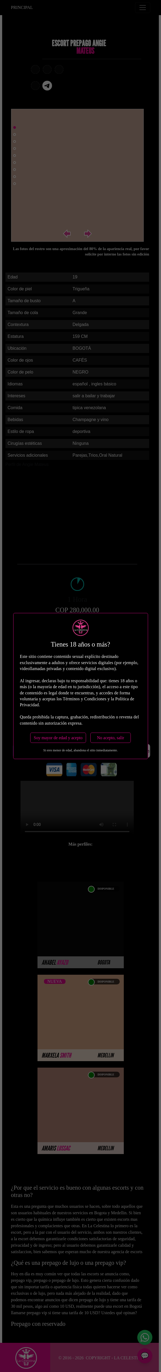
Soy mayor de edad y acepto (58, 737)
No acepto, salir (110, 737)
